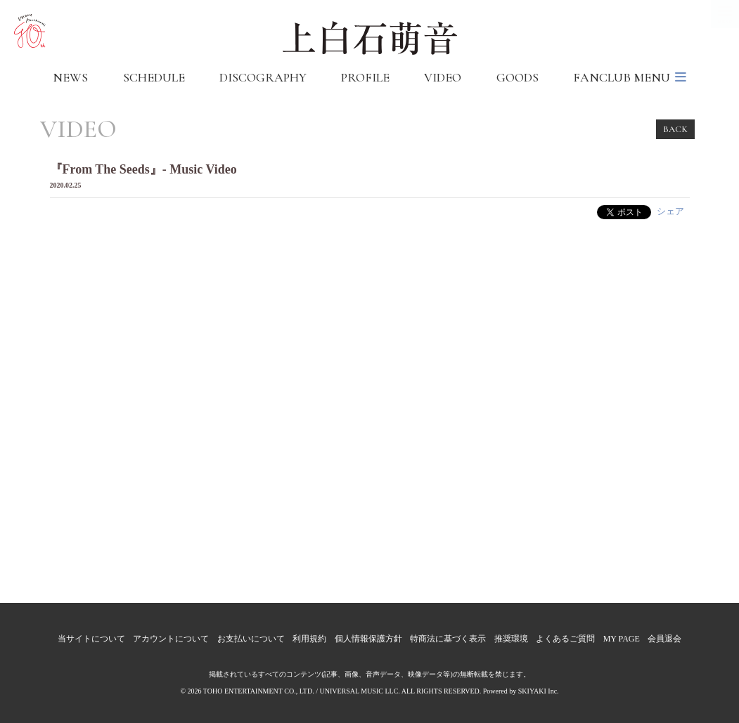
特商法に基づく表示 (448, 639)
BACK (675, 129)
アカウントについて (171, 639)
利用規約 (309, 639)
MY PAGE (621, 639)
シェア (670, 211)
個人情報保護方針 (368, 639)
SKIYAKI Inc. (538, 691)
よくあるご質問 (565, 639)
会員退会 (664, 639)
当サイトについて (91, 639)
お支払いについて (251, 639)
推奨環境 (511, 639)
